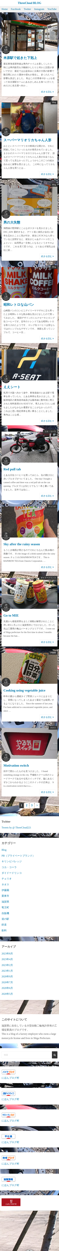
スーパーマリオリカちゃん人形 (27, 140)
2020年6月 (7, 988)
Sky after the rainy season (21, 544)
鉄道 (4, 924)
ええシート (12, 387)
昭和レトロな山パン (18, 305)
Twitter (27, 9)
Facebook (16, 9)
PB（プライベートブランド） (18, 855)
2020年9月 (7, 976)
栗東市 (5, 895)
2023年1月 (7, 970)
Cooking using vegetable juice (24, 690)
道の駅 (5, 919)
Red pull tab (12, 469)
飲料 (4, 930)
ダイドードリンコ (48, 578)
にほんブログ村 (10, 1077)
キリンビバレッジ (12, 861)
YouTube (51, 9)
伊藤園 (53, 653)
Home (5, 9)
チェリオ (52, 506)
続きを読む (47, 92)
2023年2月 (7, 965)
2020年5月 (7, 994)
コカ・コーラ (50, 431)
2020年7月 (7, 982)
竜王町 (5, 907)
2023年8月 (7, 953)
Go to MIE (11, 615)
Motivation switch (16, 765)
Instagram (39, 9)
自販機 (5, 913)
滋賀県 (5, 901)
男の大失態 (11, 222)
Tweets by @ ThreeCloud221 (16, 827)
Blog (54, 20)
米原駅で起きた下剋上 (20, 58)
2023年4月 (7, 959)
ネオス (53, 728)
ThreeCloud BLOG (29, 3)
